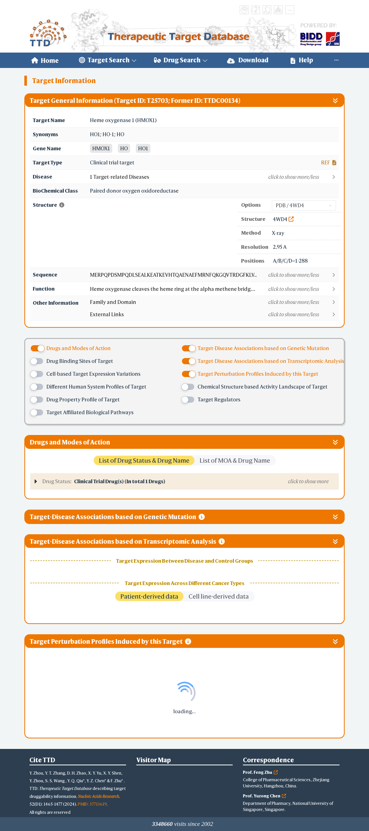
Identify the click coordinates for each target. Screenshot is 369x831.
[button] (214, 177)
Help (302, 60)
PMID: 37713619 (92, 804)
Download (248, 60)
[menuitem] (45, 60)
